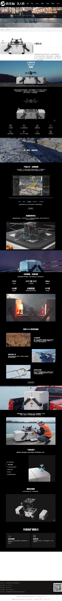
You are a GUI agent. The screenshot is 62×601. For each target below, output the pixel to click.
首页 (2, 29)
